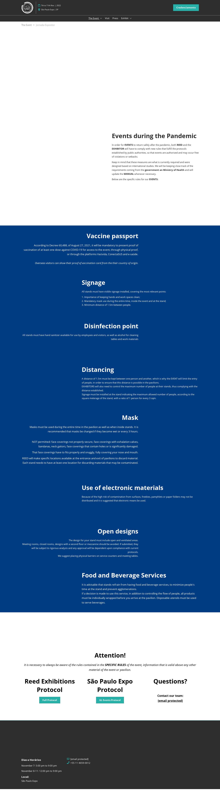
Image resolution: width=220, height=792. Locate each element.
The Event (93, 21)
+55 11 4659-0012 (80, 765)
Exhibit (125, 21)
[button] (186, 10)
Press (115, 21)
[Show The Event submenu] (101, 21)
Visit (107, 21)
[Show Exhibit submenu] (131, 21)
